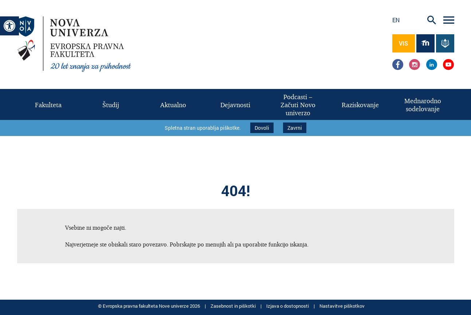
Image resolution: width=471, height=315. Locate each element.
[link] (9, 25)
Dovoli (262, 127)
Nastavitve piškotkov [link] (342, 304)
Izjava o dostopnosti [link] (288, 304)
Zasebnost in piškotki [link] (234, 304)
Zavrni (294, 127)
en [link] (396, 20)
